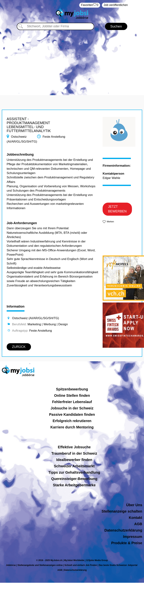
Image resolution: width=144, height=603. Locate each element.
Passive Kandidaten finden (72, 414)
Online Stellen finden (72, 395)
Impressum (132, 537)
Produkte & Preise (126, 543)
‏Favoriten (89, 5)
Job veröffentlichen (116, 5)
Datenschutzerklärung (123, 530)
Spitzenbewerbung (72, 389)
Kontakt (135, 518)
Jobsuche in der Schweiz (72, 408)
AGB (138, 524)
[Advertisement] (72, 60)
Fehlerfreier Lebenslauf (72, 402)
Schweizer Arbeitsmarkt (74, 466)
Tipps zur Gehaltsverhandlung (74, 472)
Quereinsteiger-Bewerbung (74, 479)
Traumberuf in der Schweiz (74, 453)
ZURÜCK (19, 347)
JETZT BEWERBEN (117, 209)
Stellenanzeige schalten (122, 511)
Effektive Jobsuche (74, 447)
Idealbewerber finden (74, 460)
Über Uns (134, 505)
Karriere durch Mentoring (72, 427)
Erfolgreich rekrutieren (72, 421)
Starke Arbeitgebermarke (74, 485)
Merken (110, 221)
